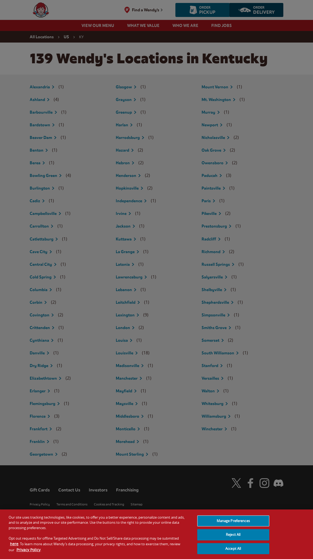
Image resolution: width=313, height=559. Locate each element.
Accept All (233, 551)
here (14, 547)
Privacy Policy (28, 552)
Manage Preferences (233, 524)
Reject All (233, 537)
